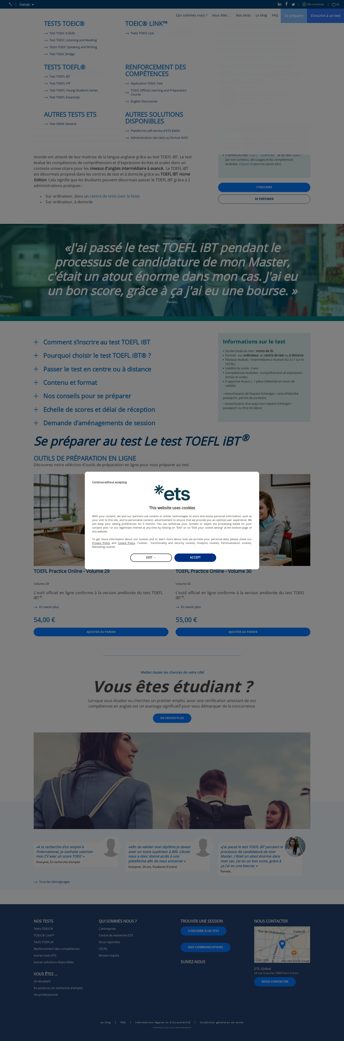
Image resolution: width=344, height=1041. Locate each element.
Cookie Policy (126, 543)
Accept (195, 557)
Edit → (151, 557)
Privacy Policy (101, 543)
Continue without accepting (109, 482)
